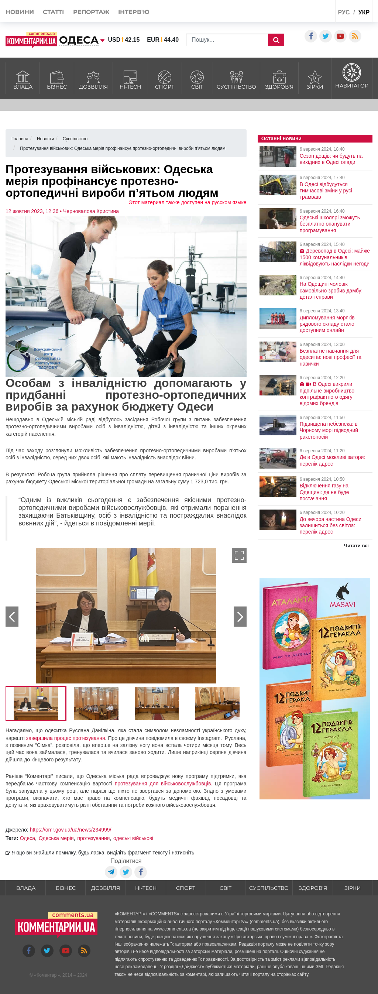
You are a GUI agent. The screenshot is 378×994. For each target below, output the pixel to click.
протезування (93, 838)
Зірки (314, 79)
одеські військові (133, 838)
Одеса (27, 838)
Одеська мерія (56, 838)
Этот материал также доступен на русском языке (188, 202)
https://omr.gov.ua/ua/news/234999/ (70, 830)
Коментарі (47, 975)
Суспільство (236, 79)
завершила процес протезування (65, 738)
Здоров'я (279, 79)
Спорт (165, 79)
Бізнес (57, 79)
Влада (23, 79)
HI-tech (130, 79)
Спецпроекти (306, 12)
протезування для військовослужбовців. (165, 783)
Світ (197, 79)
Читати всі (356, 545)
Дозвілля (93, 79)
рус (344, 12)
